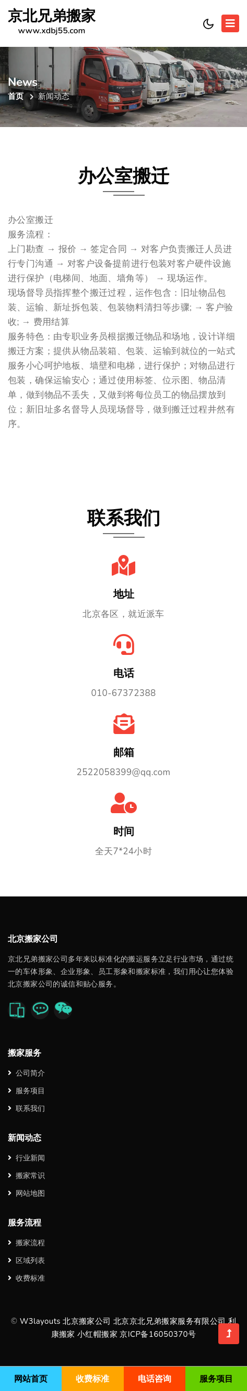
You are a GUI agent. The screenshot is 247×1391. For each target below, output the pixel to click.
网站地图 (26, 1193)
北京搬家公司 (87, 1321)
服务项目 (26, 1091)
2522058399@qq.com (124, 772)
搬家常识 (26, 1176)
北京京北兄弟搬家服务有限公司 (169, 1321)
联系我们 (26, 1109)
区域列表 (26, 1261)
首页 (15, 96)
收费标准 (26, 1278)
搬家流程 (26, 1243)
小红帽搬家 (97, 1334)
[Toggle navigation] (230, 23)
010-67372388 (123, 693)
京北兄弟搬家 (52, 23)
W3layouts (40, 1321)
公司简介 (26, 1073)
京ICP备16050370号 (158, 1334)
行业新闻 (26, 1158)
